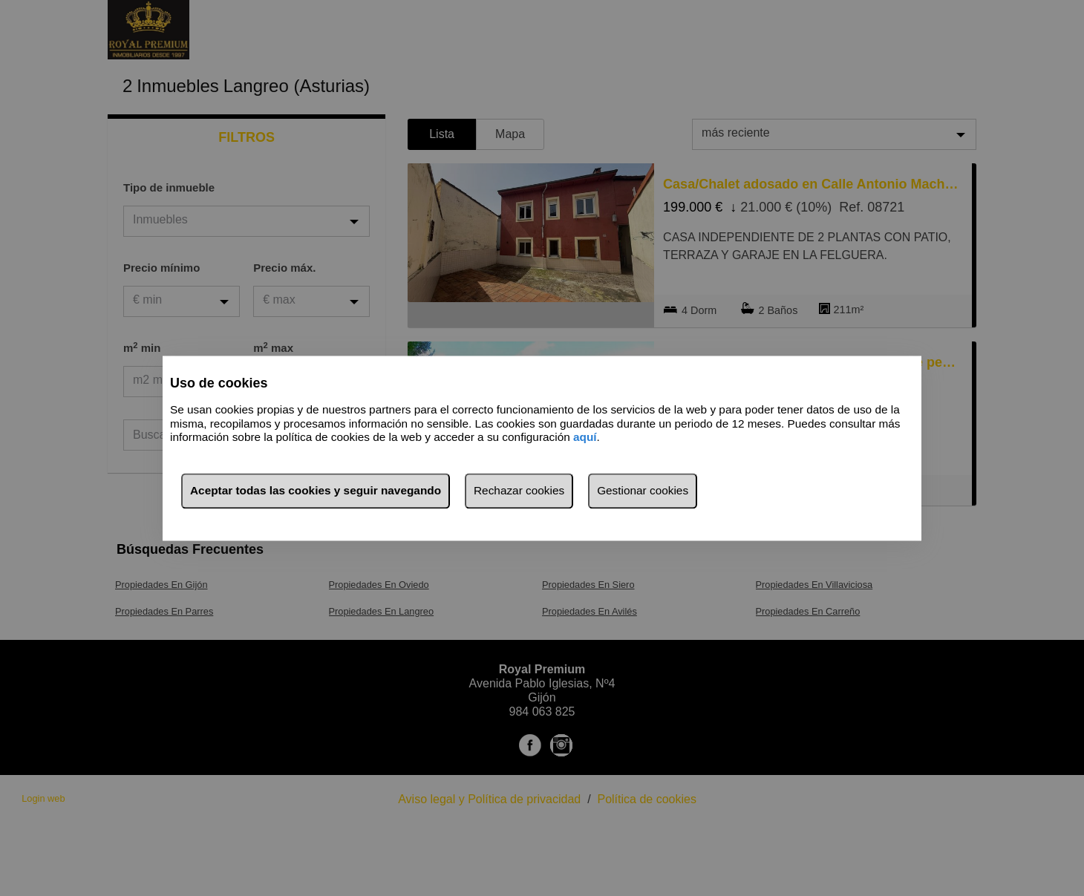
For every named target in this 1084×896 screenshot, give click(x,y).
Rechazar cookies (519, 490)
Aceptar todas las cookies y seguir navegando (315, 490)
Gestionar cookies (642, 490)
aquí (585, 437)
